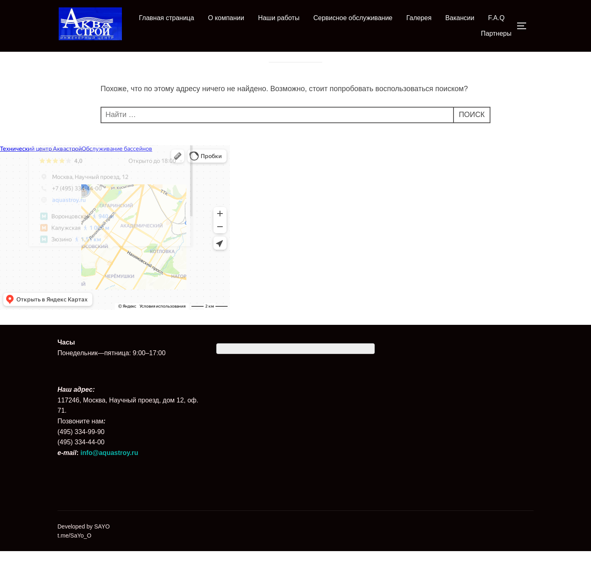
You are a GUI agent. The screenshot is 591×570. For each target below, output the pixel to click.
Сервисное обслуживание (352, 17)
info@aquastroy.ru (109, 471)
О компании (226, 17)
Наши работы (279, 17)
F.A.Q (496, 17)
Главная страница (166, 17)
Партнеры (496, 33)
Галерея (418, 17)
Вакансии (459, 17)
